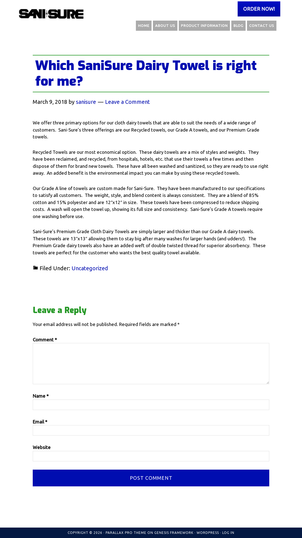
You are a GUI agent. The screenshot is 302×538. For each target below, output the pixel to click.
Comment (45, 339)
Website (42, 447)
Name (41, 395)
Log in (228, 532)
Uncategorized (90, 268)
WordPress (208, 532)
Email (40, 421)
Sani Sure (52, 13)
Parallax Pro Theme (126, 532)
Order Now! (259, 9)
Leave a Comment (127, 102)
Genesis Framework (173, 532)
